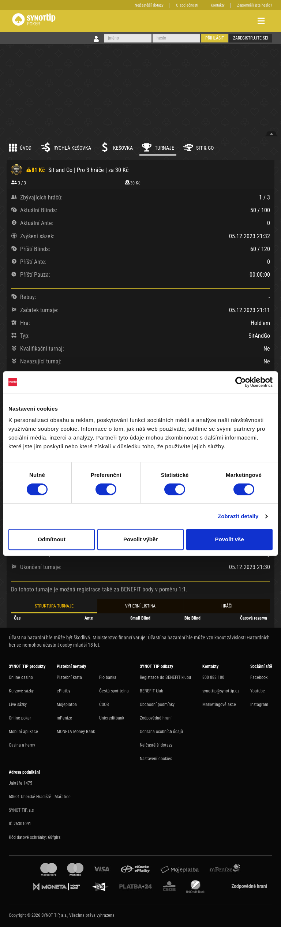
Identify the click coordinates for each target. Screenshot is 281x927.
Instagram (259, 704)
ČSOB (104, 704)
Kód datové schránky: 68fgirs (34, 837)
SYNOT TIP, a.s (21, 810)
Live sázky (18, 704)
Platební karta (69, 677)
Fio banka (107, 677)
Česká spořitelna (114, 691)
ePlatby (63, 691)
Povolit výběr (140, 539)
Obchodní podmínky (157, 704)
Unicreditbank (111, 718)
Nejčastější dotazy (149, 5)
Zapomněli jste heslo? (254, 5)
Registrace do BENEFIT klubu (165, 677)
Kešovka (116, 147)
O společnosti (187, 5)
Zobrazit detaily (238, 516)
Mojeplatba (67, 704)
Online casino (21, 677)
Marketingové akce (219, 704)
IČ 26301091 (20, 823)
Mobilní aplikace (23, 731)
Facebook (258, 677)
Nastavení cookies (156, 758)
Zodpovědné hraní (156, 718)
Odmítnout (51, 539)
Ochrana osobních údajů (161, 731)
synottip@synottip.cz (220, 691)
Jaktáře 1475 (20, 783)
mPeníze (64, 718)
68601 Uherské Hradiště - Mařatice (40, 796)
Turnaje (158, 147)
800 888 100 (213, 677)
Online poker (20, 718)
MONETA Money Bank (76, 731)
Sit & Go (198, 147)
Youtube (257, 691)
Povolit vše (229, 539)
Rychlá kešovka (65, 147)
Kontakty (218, 5)
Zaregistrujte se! (250, 38)
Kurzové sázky (21, 691)
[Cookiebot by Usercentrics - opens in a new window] (241, 382)
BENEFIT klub (151, 691)
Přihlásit (214, 38)
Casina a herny (22, 745)
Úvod (20, 147)
